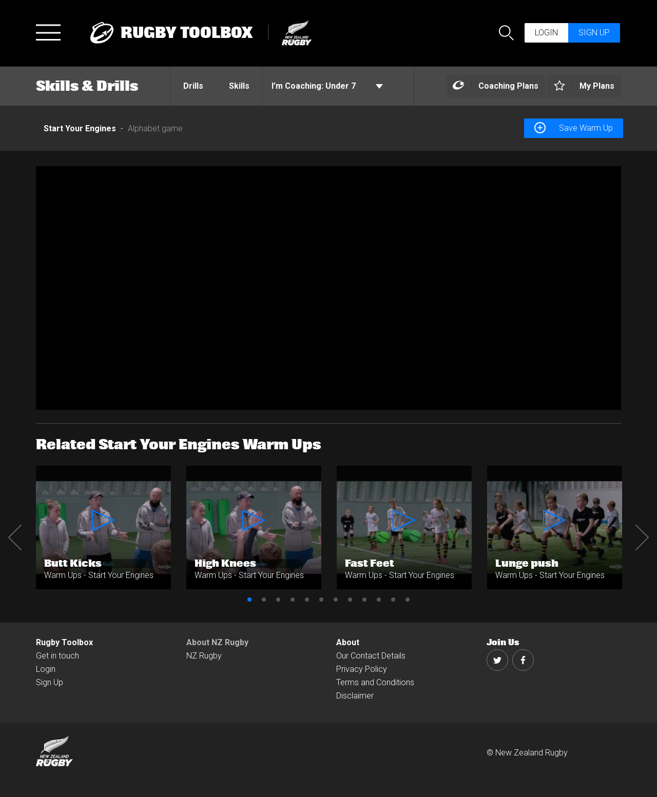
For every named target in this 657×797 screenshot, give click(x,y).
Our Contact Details (370, 656)
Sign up (594, 32)
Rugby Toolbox (64, 642)
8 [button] (350, 599)
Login (546, 32)
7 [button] (336, 599)
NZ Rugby (204, 656)
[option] (328, 288)
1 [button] (249, 599)
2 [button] (264, 599)
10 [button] (379, 599)
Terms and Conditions (375, 682)
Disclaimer (355, 696)
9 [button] (364, 599)
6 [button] (321, 599)
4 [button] (293, 599)
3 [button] (278, 599)
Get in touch (57, 656)
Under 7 (327, 86)
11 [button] (393, 599)
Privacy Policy (361, 669)
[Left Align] (495, 86)
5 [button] (307, 599)
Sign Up (49, 682)
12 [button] (407, 599)
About (347, 642)
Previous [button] (15, 537)
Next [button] (642, 537)
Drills (193, 86)
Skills (239, 86)
